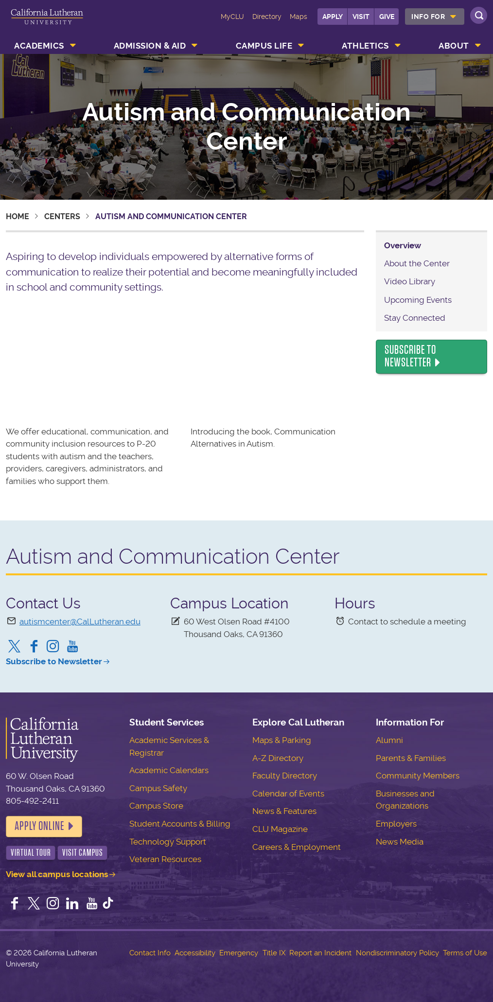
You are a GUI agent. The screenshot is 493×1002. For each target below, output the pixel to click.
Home (17, 216)
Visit (361, 16)
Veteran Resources (165, 859)
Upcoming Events (418, 300)
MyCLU (232, 16)
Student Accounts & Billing (179, 824)
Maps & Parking (281, 740)
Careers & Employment (296, 847)
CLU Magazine (280, 829)
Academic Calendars (169, 770)
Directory (267, 16)
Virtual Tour (31, 852)
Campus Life (264, 46)
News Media (399, 842)
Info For (428, 16)
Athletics (365, 46)
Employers (396, 824)
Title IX (274, 953)
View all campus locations (57, 874)
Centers (62, 216)
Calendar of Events (288, 793)
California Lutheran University (47, 23)
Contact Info (150, 953)
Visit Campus (82, 852)
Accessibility (195, 953)
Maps (298, 16)
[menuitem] (434, 16)
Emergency (238, 953)
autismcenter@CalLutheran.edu (80, 621)
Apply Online (39, 826)
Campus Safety (158, 788)
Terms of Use (465, 953)
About (454, 46)
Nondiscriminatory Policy (397, 953)
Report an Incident (320, 953)
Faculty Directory (284, 775)
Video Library (409, 281)
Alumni (389, 740)
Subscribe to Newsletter (410, 356)
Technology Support (167, 842)
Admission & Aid (150, 46)
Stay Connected (414, 318)
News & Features (284, 811)
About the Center (417, 263)
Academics (39, 46)
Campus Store (156, 806)
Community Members (417, 775)
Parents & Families (411, 758)
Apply (332, 16)
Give (386, 16)
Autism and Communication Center (246, 127)
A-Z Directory (277, 758)
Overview (402, 245)
